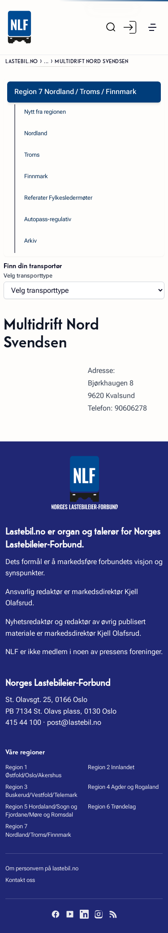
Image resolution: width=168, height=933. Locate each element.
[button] (152, 27)
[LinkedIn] (84, 914)
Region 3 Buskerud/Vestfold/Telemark (41, 790)
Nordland (35, 133)
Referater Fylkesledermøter (58, 197)
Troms (31, 154)
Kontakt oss (20, 880)
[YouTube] (69, 914)
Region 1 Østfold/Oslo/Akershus (33, 771)
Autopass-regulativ (47, 219)
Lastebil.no (21, 60)
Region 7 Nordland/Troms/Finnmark (38, 830)
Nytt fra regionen (45, 111)
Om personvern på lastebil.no (41, 868)
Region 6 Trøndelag (112, 806)
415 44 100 (23, 722)
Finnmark (36, 176)
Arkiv (30, 240)
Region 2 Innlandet (111, 767)
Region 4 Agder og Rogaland (123, 786)
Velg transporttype (28, 275)
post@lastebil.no (74, 722)
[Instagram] (98, 914)
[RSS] (112, 914)
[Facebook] (55, 914)
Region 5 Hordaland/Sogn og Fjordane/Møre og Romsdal (41, 810)
